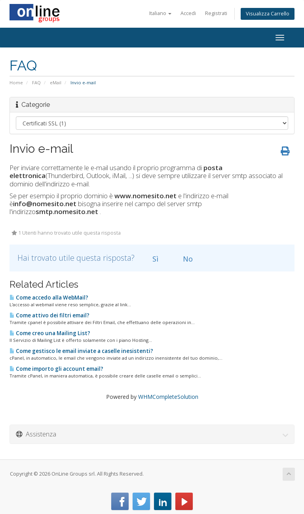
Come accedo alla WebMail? (49, 297)
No (183, 259)
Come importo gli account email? (56, 368)
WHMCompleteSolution (168, 396)
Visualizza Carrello (267, 13)
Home (16, 82)
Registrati (216, 13)
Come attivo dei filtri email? (49, 315)
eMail (55, 82)
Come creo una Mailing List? (50, 333)
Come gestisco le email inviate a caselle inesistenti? (81, 351)
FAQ (36, 82)
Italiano (160, 13)
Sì (150, 259)
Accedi (188, 13)
